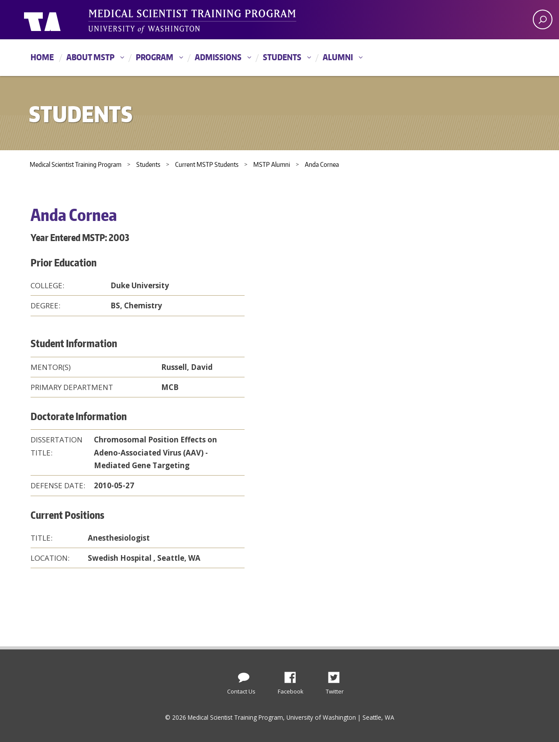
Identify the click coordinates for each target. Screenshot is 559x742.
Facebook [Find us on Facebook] (293, 675)
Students (282, 57)
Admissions (218, 57)
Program (154, 57)
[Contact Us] (244, 675)
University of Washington (59, 19)
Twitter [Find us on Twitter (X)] (337, 675)
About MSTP (90, 57)
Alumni (338, 57)
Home (42, 57)
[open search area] (542, 19)
